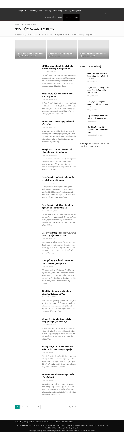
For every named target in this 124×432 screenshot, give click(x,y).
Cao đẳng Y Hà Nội (39, 425)
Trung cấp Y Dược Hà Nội (55, 425)
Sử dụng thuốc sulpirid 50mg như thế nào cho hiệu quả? (97, 104)
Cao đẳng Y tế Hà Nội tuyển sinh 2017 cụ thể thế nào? (97, 129)
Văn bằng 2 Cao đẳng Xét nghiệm (68, 428)
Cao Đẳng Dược (35, 11)
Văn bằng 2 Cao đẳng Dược (37, 430)
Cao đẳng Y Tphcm (73, 430)
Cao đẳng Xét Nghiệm (72, 11)
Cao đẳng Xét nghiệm (89, 425)
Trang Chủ (21, 11)
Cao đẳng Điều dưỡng (73, 425)
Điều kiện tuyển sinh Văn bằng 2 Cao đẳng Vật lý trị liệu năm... (97, 76)
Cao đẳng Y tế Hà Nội (88, 430)
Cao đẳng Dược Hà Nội (23, 425)
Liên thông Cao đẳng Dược (56, 430)
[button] (106, 14)
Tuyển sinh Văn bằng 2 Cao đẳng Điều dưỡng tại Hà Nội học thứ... (97, 90)
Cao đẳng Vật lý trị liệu (53, 17)
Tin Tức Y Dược (71, 17)
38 (38, 407)
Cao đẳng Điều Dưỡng (53, 11)
